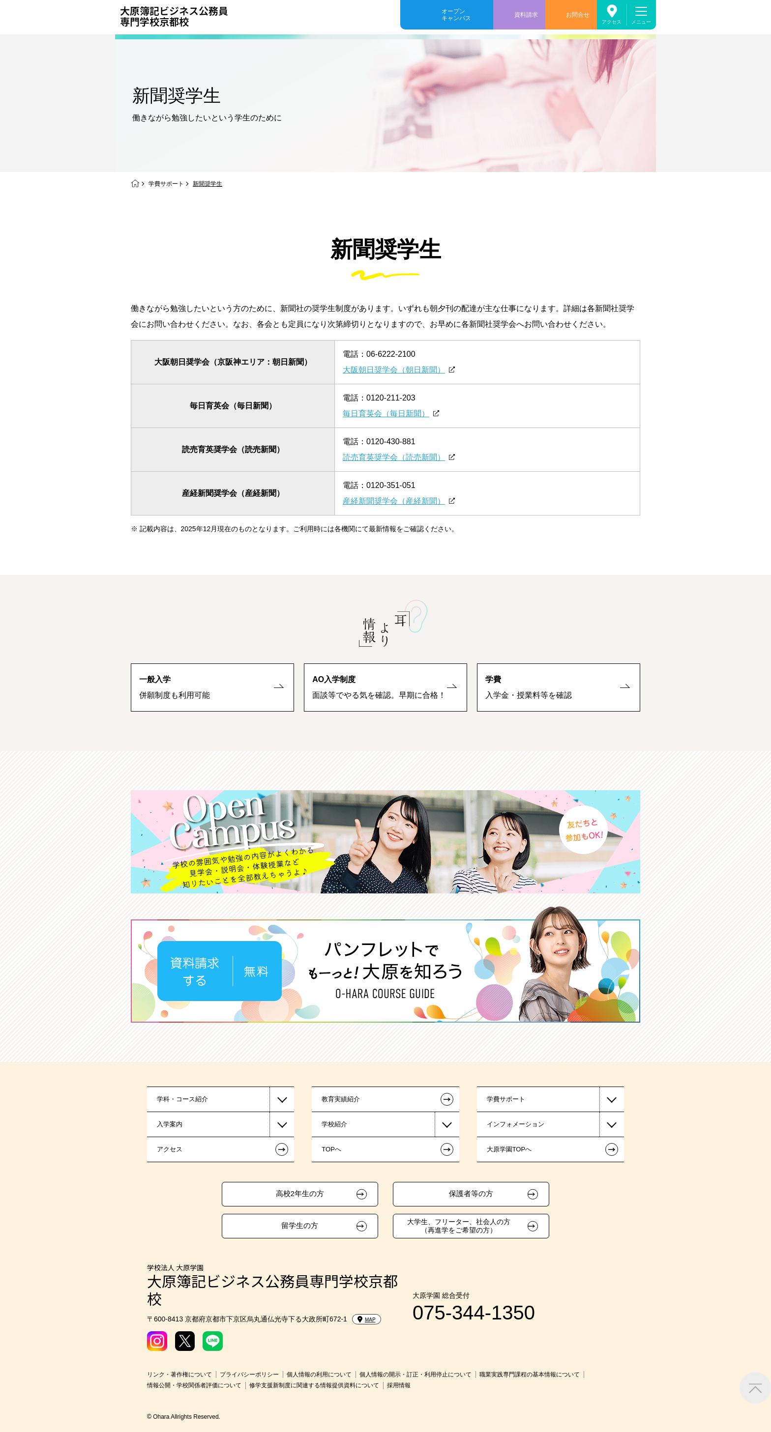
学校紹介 (334, 1124)
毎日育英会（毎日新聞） (386, 413)
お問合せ (578, 14)
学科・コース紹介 (182, 1099)
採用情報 (399, 1385)
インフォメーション (515, 1124)
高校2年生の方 (300, 1194)
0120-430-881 (390, 441)
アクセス (612, 22)
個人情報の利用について (319, 1374)
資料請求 (526, 14)
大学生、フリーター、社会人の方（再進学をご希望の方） (458, 1226)
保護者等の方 (471, 1194)
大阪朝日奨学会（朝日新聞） (394, 370)
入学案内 (169, 1124)
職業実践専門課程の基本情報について (529, 1374)
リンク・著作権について (179, 1374)
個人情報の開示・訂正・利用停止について (415, 1374)
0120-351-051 (390, 485)
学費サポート (166, 183)
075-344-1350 (474, 1312)
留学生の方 (299, 1226)
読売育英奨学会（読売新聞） (394, 457)
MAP (366, 1319)
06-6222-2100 (390, 354)
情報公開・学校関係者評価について (194, 1385)
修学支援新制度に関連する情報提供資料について (314, 1385)
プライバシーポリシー (249, 1374)
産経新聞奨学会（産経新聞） (394, 501)
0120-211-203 (390, 398)
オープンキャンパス (456, 15)
